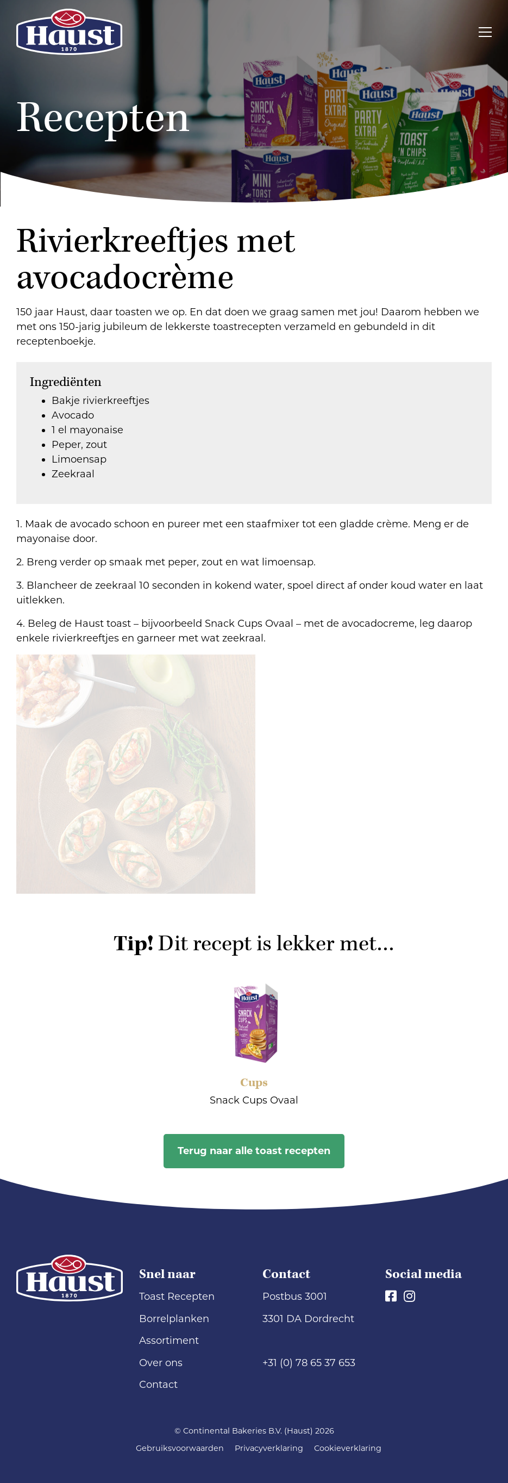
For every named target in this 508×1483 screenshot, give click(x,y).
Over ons (161, 1363)
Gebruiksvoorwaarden (180, 1448)
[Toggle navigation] (485, 32)
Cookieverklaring (347, 1448)
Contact (158, 1385)
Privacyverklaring (269, 1448)
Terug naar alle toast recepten (254, 1151)
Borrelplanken (174, 1319)
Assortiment (169, 1341)
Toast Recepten (177, 1297)
